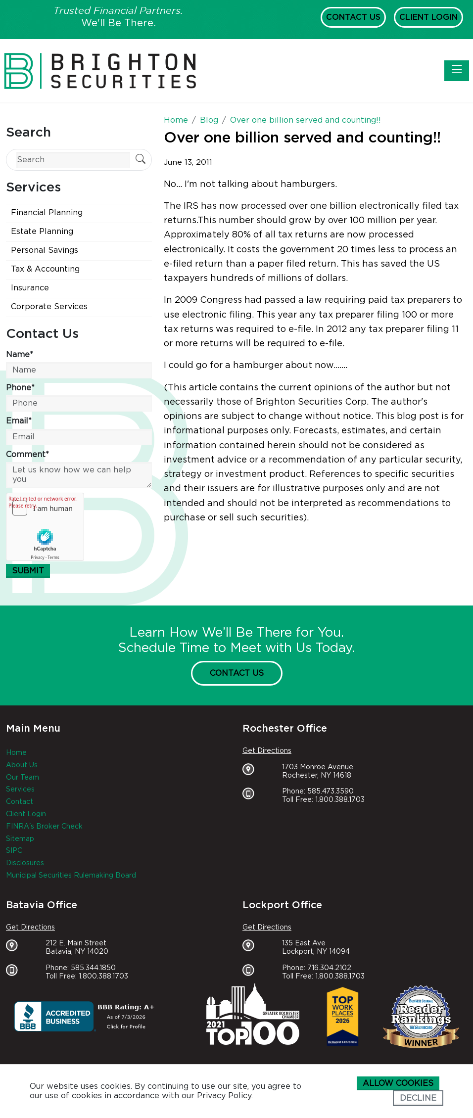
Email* (19, 421)
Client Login (428, 17)
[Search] (73, 160)
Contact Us (353, 17)
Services (20, 789)
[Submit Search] (140, 160)
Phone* (20, 388)
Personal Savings (44, 250)
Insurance (30, 288)
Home (16, 752)
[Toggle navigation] (456, 70)
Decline (418, 1098)
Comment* (27, 455)
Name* (19, 355)
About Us (22, 765)
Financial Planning (47, 213)
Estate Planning (42, 231)
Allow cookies (398, 1083)
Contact (19, 801)
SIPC (14, 850)
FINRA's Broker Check (44, 826)
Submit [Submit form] (28, 571)
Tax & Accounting (45, 269)
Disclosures (25, 863)
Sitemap (20, 839)
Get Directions (266, 750)
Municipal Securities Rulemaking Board (71, 875)
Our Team (22, 777)
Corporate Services (49, 307)
